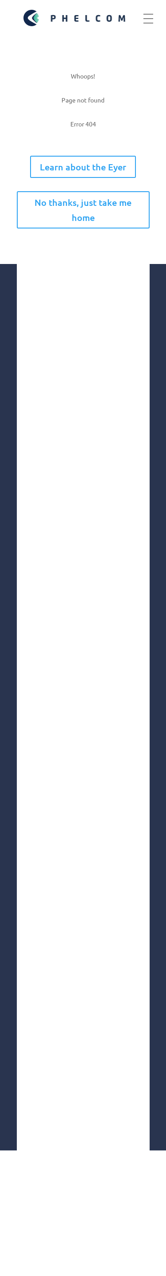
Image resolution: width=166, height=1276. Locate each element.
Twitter (39, 1074)
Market (29, 724)
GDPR (28, 1208)
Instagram (44, 982)
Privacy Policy (52, 1242)
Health (28, 780)
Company (33, 705)
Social (27, 761)
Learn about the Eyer (83, 167)
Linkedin (41, 1028)
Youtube (41, 1051)
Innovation (35, 743)
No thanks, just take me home (83, 210)
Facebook (43, 1005)
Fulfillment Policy (62, 1258)
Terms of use (48, 1225)
